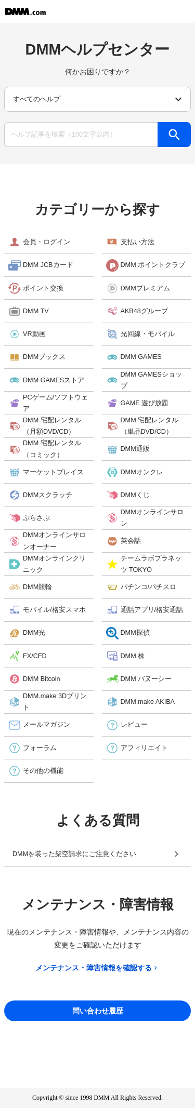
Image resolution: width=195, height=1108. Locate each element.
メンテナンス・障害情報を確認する (97, 967)
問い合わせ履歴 (97, 1011)
